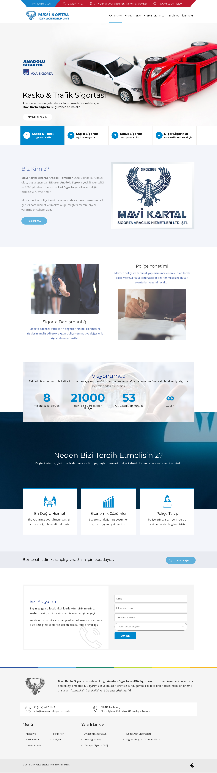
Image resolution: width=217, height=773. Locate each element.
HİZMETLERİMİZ (154, 15)
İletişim (57, 739)
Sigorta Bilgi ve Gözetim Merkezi (144, 739)
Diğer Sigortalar (175, 135)
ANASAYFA (115, 15)
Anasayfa (31, 734)
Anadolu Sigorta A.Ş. (95, 734)
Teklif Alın (58, 734)
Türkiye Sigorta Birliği (96, 745)
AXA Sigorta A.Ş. (93, 739)
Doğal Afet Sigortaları (138, 734)
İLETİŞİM (187, 15)
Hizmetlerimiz (33, 745)
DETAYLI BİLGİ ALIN (39, 117)
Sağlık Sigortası (87, 135)
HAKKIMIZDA (133, 15)
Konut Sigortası (131, 135)
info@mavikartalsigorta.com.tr (52, 711)
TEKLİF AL (173, 15)
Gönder (125, 636)
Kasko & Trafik (42, 135)
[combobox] (151, 627)
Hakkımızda (32, 739)
